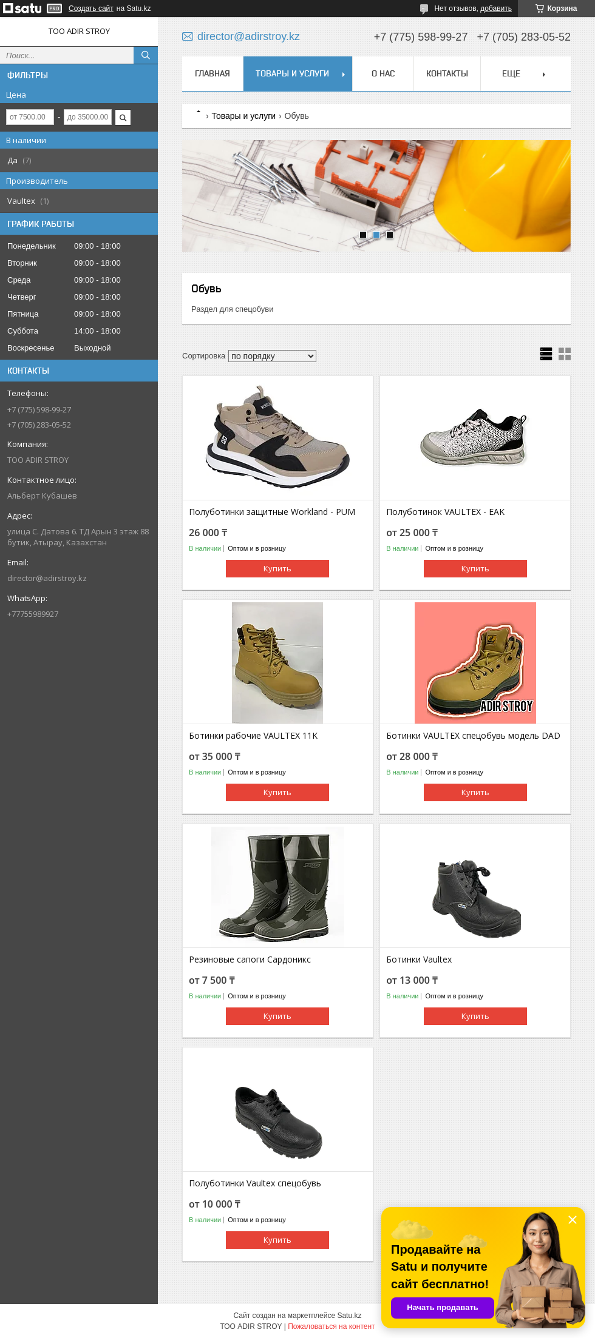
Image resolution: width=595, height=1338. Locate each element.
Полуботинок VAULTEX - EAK (445, 511)
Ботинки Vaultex (419, 959)
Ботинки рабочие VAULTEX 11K (253, 735)
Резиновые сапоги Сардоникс (250, 959)
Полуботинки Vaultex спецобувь (255, 1183)
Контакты (447, 73)
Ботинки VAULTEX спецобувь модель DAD (473, 735)
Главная (212, 73)
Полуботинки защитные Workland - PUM (272, 511)
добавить (496, 8)
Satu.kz (349, 1315)
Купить (277, 568)
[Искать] (146, 55)
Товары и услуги (292, 73)
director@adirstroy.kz (47, 578)
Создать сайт (91, 8)
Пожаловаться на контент (331, 1326)
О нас (383, 73)
